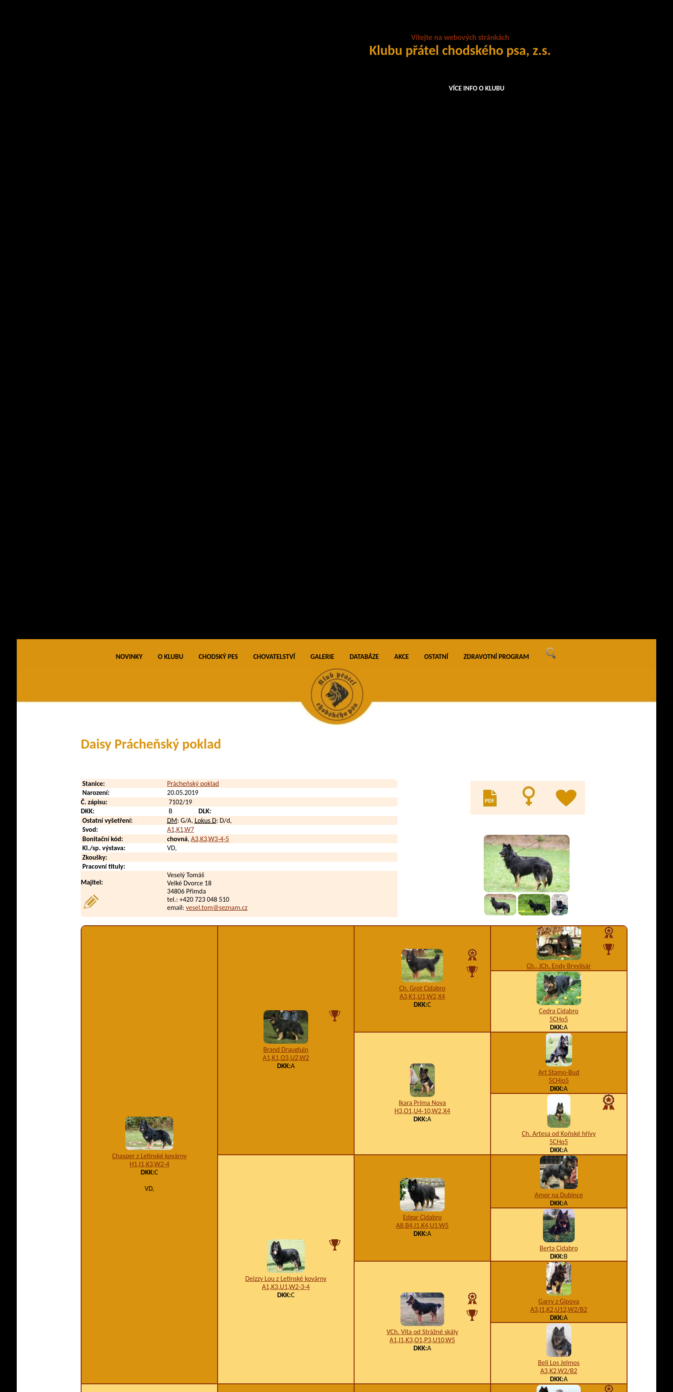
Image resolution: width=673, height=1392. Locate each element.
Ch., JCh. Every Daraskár (422, 930)
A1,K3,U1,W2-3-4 (285, 656)
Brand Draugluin (286, 419)
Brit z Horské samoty (422, 1049)
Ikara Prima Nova (422, 472)
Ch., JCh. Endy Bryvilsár (559, 335)
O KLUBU (170, 25)
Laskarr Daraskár (286, 877)
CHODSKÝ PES (218, 25)
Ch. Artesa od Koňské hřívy (559, 502)
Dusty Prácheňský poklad (157, 1332)
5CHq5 (558, 511)
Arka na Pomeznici (559, 854)
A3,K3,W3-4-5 (210, 208)
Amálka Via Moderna (422, 1167)
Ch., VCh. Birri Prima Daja (559, 793)
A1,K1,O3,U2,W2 (286, 427)
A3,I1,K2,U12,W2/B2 (559, 678)
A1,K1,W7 (180, 199)
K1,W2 (286, 1118)
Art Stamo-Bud (558, 441)
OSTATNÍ (436, 25)
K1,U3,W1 (559, 1206)
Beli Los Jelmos (558, 732)
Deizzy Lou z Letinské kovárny (285, 648)
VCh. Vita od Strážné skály (422, 701)
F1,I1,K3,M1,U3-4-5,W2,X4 (422, 1176)
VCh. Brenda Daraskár (559, 961)
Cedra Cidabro (559, 380)
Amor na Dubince (558, 564)
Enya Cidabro (558, 1075)
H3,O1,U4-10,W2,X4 (422, 480)
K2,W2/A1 (286, 885)
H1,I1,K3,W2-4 (150, 533)
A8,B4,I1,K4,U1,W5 (422, 595)
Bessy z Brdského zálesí (559, 1198)
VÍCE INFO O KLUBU (477, 88)
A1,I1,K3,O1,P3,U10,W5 (422, 709)
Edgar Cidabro (422, 587)
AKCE (401, 25)
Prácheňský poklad (193, 152)
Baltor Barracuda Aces (558, 1136)
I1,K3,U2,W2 (149, 995)
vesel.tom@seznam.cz (217, 277)
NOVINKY (129, 25)
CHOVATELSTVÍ (274, 25)
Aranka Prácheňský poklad (149, 987)
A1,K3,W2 (422, 824)
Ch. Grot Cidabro (422, 357)
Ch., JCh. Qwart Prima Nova (559, 1022)
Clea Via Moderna (286, 1110)
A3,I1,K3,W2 (422, 1057)
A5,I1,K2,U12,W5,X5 (559, 1083)
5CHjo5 (559, 449)
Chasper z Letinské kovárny (149, 525)
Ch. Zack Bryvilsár (558, 899)
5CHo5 (558, 388)
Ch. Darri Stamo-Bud (422, 816)
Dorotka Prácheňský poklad (161, 1314)
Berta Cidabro (559, 617)
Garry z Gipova (558, 670)
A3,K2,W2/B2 (558, 740)
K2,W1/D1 (422, 938)
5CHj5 (559, 907)
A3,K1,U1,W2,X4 (422, 366)
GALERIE (322, 25)
